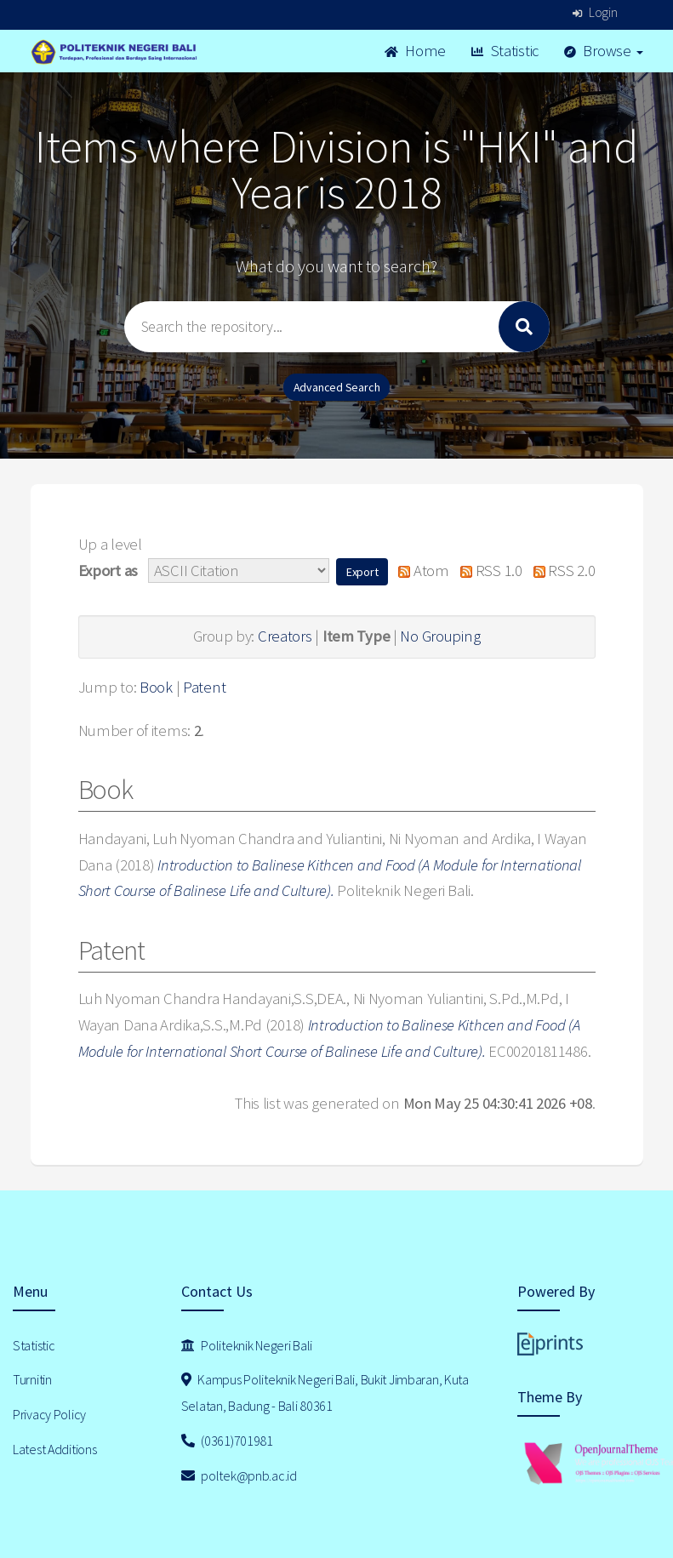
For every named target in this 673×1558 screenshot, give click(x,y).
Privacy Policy (49, 1414)
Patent (204, 687)
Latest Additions (55, 1449)
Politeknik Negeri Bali (246, 1345)
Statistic (505, 50)
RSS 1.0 (487, 570)
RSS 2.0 (560, 570)
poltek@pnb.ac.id (239, 1475)
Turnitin (32, 1379)
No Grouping (440, 636)
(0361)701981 (227, 1440)
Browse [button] (603, 50)
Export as (108, 570)
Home (415, 50)
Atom (420, 570)
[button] (362, 571)
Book (156, 687)
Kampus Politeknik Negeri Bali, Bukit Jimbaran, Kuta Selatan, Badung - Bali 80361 (325, 1392)
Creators (285, 636)
